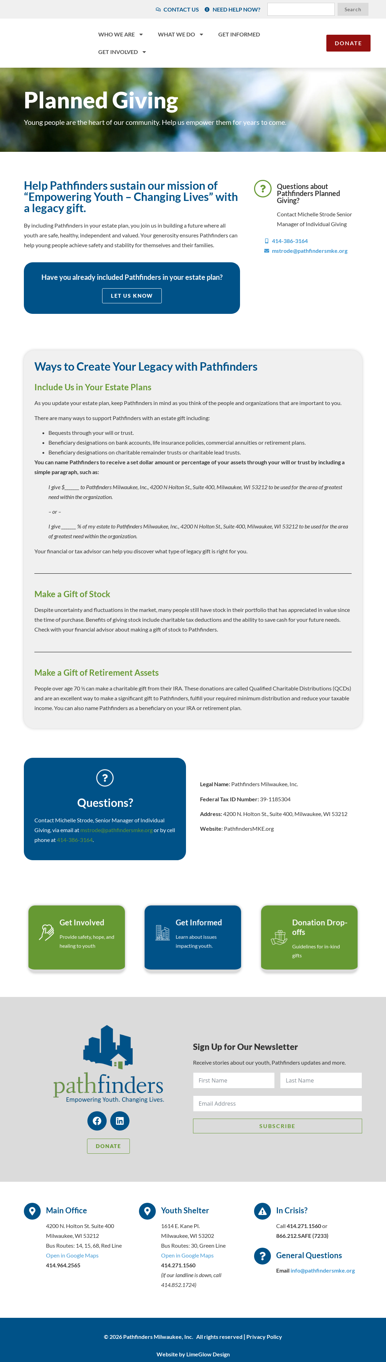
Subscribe (277, 1126)
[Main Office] (32, 1212)
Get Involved (122, 52)
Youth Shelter (185, 1211)
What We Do (181, 34)
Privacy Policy (264, 1337)
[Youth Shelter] (147, 1212)
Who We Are (121, 34)
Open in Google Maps (72, 1256)
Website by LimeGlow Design (193, 1355)
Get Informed (239, 34)
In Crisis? (291, 1211)
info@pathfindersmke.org (323, 1271)
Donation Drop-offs (313, 935)
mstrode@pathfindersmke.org (116, 830)
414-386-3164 (75, 840)
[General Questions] (262, 1257)
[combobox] (301, 9)
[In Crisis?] (262, 1212)
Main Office (66, 1211)
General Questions (309, 1256)
